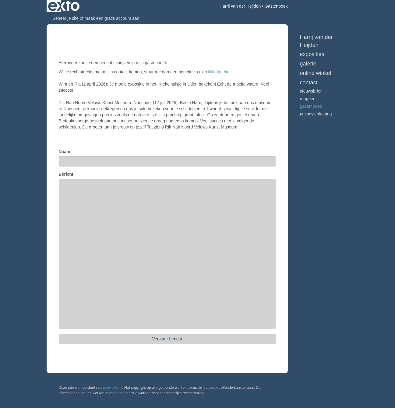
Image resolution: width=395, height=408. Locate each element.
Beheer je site (66, 18)
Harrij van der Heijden (240, 6)
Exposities (312, 54)
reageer (307, 98)
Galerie (308, 64)
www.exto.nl (112, 387)
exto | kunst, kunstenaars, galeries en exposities (64, 6)
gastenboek (311, 106)
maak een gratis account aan (112, 18)
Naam (64, 151)
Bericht (66, 174)
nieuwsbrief (311, 91)
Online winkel (315, 73)
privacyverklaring (316, 113)
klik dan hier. (220, 71)
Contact (309, 82)
